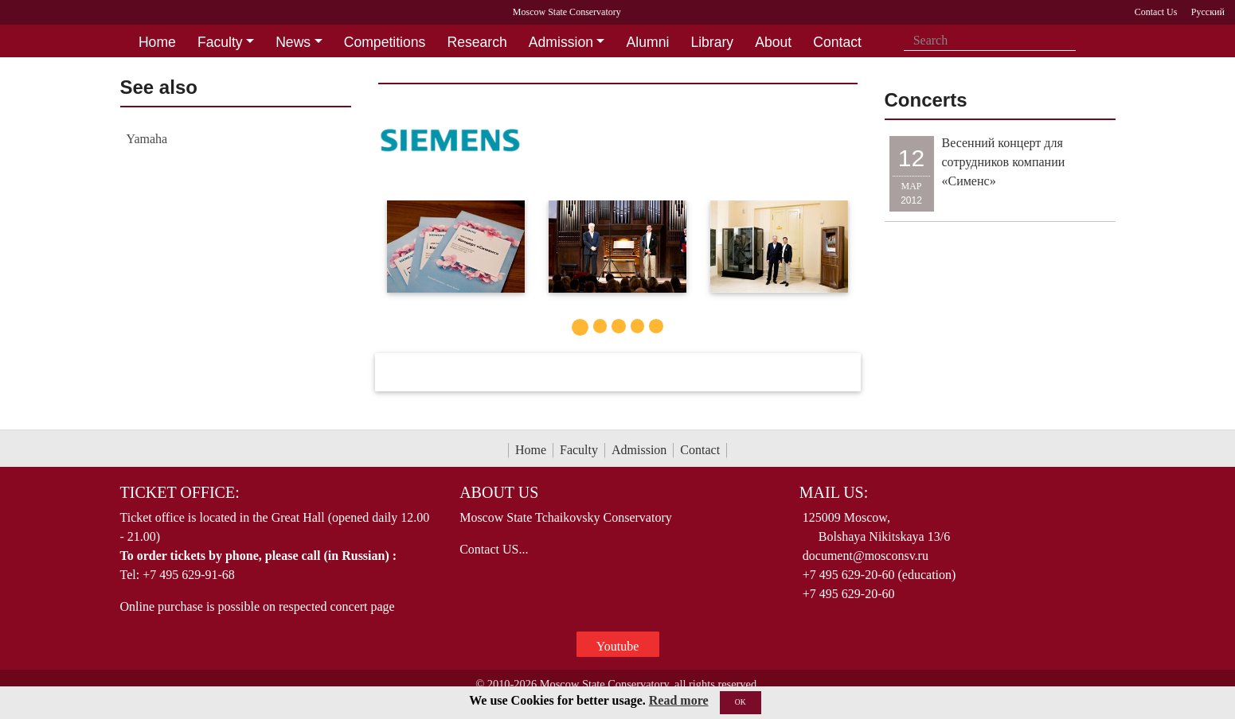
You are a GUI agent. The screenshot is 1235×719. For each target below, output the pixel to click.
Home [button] (157, 42)
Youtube (617, 646)
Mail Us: (833, 492)
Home (530, 450)
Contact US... (493, 549)
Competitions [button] (385, 42)
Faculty (579, 450)
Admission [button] (561, 42)
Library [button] (711, 42)
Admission (639, 450)
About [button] (773, 42)
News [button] (293, 42)
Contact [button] (837, 42)
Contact (700, 450)
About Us (498, 492)
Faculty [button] (220, 42)
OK (740, 702)
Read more (679, 700)
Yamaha (147, 139)
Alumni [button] (648, 42)
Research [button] (476, 42)
